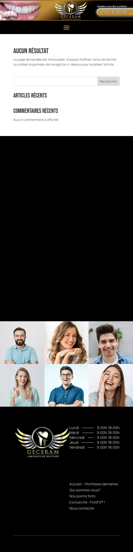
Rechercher (108, 81)
